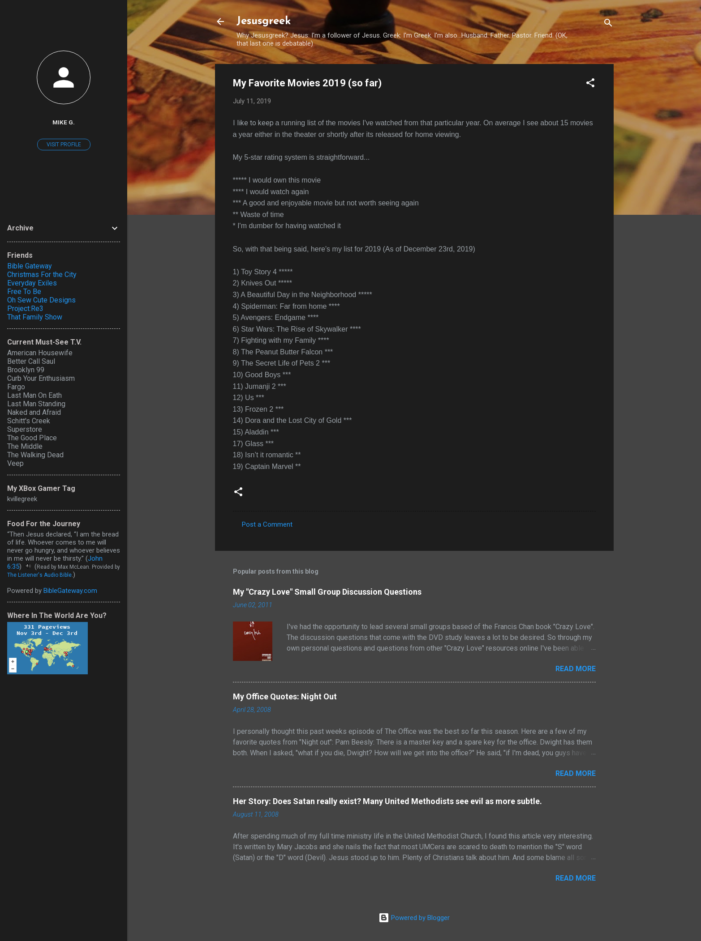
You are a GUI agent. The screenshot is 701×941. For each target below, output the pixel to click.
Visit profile (64, 144)
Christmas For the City (42, 274)
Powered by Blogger (414, 918)
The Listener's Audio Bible (39, 575)
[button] (590, 84)
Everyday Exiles (32, 283)
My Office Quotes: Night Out (285, 696)
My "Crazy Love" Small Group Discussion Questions (327, 591)
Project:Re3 (25, 308)
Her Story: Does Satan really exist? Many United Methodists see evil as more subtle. (387, 801)
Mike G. (63, 122)
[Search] (608, 24)
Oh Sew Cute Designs (41, 300)
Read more (575, 668)
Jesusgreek (264, 21)
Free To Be (24, 291)
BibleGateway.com (70, 591)
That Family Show (34, 317)
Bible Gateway (29, 266)
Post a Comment (267, 524)
